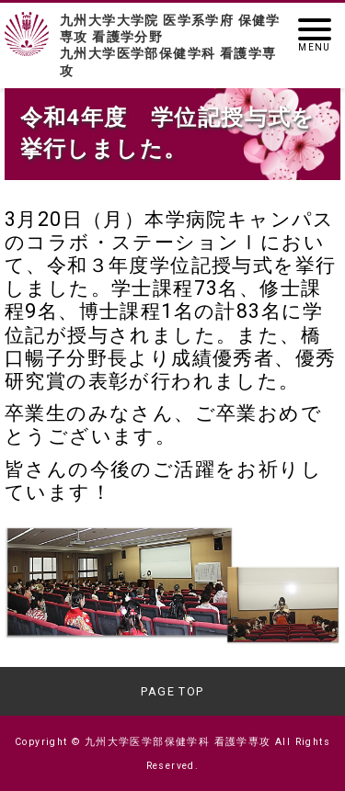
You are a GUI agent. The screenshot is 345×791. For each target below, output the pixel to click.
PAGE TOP (172, 691)
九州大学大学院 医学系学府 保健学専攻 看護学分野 (172, 46)
